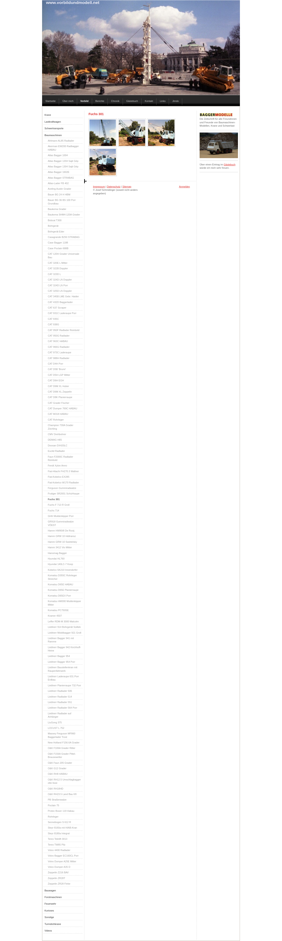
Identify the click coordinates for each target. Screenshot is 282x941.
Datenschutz (113, 186)
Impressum (99, 186)
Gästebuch (229, 164)
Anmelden (184, 186)
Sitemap (126, 186)
